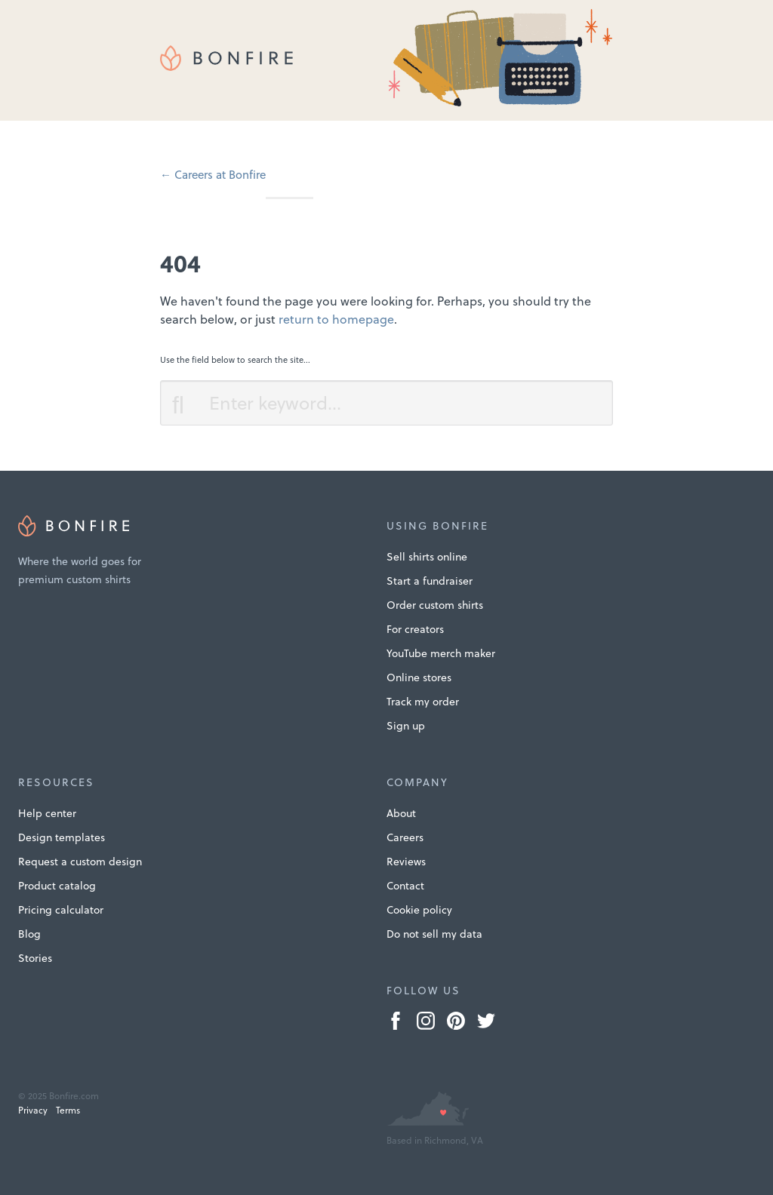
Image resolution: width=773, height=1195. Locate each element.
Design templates (61, 837)
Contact (405, 885)
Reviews (406, 861)
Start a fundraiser (429, 580)
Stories (35, 958)
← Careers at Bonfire (213, 175)
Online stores (418, 677)
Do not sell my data (434, 934)
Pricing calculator (60, 909)
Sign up (405, 725)
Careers (404, 837)
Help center (47, 813)
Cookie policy (419, 909)
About (401, 813)
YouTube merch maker (440, 653)
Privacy (33, 1110)
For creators (415, 629)
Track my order (422, 701)
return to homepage (336, 319)
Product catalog (57, 885)
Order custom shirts (434, 605)
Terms (68, 1110)
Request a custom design (80, 861)
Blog (29, 934)
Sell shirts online (426, 556)
